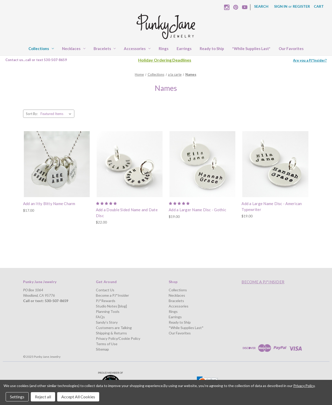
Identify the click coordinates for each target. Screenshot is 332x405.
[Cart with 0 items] (319, 6)
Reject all (43, 396)
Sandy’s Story (107, 322)
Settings (17, 396)
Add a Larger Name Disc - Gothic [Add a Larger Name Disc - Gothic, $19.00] (197, 209)
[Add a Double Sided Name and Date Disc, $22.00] (130, 164)
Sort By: (32, 114)
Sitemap (102, 349)
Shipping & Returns (111, 333)
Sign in (280, 6)
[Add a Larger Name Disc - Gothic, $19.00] (202, 164)
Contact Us (105, 290)
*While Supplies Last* (251, 48)
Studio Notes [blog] (111, 306)
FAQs (100, 317)
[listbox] (57, 114)
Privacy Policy (304, 385)
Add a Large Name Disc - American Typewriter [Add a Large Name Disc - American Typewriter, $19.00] (272, 206)
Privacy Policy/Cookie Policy (118, 338)
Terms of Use (106, 344)
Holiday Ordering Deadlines (164, 59)
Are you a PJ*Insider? (310, 60)
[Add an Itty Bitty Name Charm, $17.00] (57, 164)
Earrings (184, 48)
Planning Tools (107, 311)
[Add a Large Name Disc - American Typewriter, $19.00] (275, 164)
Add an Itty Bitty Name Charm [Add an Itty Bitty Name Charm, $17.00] (49, 203)
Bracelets (105, 48)
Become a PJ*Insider (112, 295)
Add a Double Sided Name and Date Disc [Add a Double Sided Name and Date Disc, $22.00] (127, 212)
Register (301, 6)
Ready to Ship (212, 48)
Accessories (137, 48)
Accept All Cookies (78, 396)
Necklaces (73, 48)
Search (261, 6)
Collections (41, 48)
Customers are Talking (114, 327)
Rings (163, 48)
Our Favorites (291, 48)
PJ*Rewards (105, 300)
